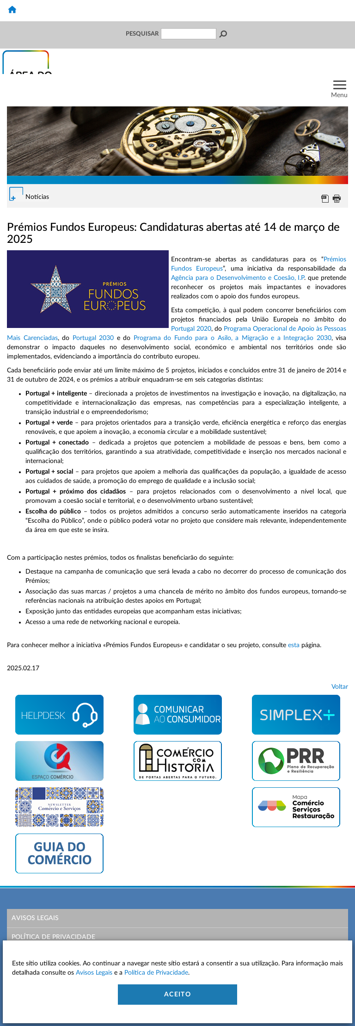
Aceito (177, 994)
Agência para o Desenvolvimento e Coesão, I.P (237, 278)
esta (294, 645)
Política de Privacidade (53, 937)
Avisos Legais (35, 918)
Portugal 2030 (93, 338)
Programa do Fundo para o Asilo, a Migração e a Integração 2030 (232, 338)
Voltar (339, 687)
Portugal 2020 (191, 329)
